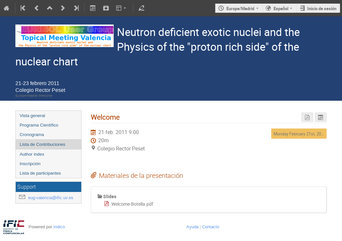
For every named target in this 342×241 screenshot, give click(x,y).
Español (281, 8)
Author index (32, 154)
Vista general (32, 115)
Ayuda (192, 227)
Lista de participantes (40, 173)
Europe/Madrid (240, 8)
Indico (59, 227)
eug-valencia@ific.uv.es (50, 197)
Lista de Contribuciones (42, 144)
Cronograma (32, 134)
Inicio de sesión (321, 8)
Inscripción (30, 163)
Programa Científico (39, 125)
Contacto (210, 227)
